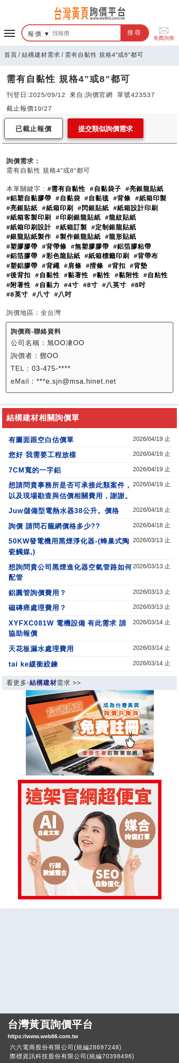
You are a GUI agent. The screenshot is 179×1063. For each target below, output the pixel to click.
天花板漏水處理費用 (41, 648)
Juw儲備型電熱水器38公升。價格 (64, 510)
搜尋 (134, 32)
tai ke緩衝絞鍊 (33, 664)
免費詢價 (163, 33)
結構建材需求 (41, 54)
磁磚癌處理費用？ (38, 607)
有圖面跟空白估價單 (41, 439)
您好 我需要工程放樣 (42, 454)
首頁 (10, 54)
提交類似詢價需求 (105, 128)
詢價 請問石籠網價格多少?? (54, 526)
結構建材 (43, 682)
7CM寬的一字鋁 (35, 470)
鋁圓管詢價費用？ (38, 592)
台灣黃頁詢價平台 (89, 1030)
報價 (35, 33)
